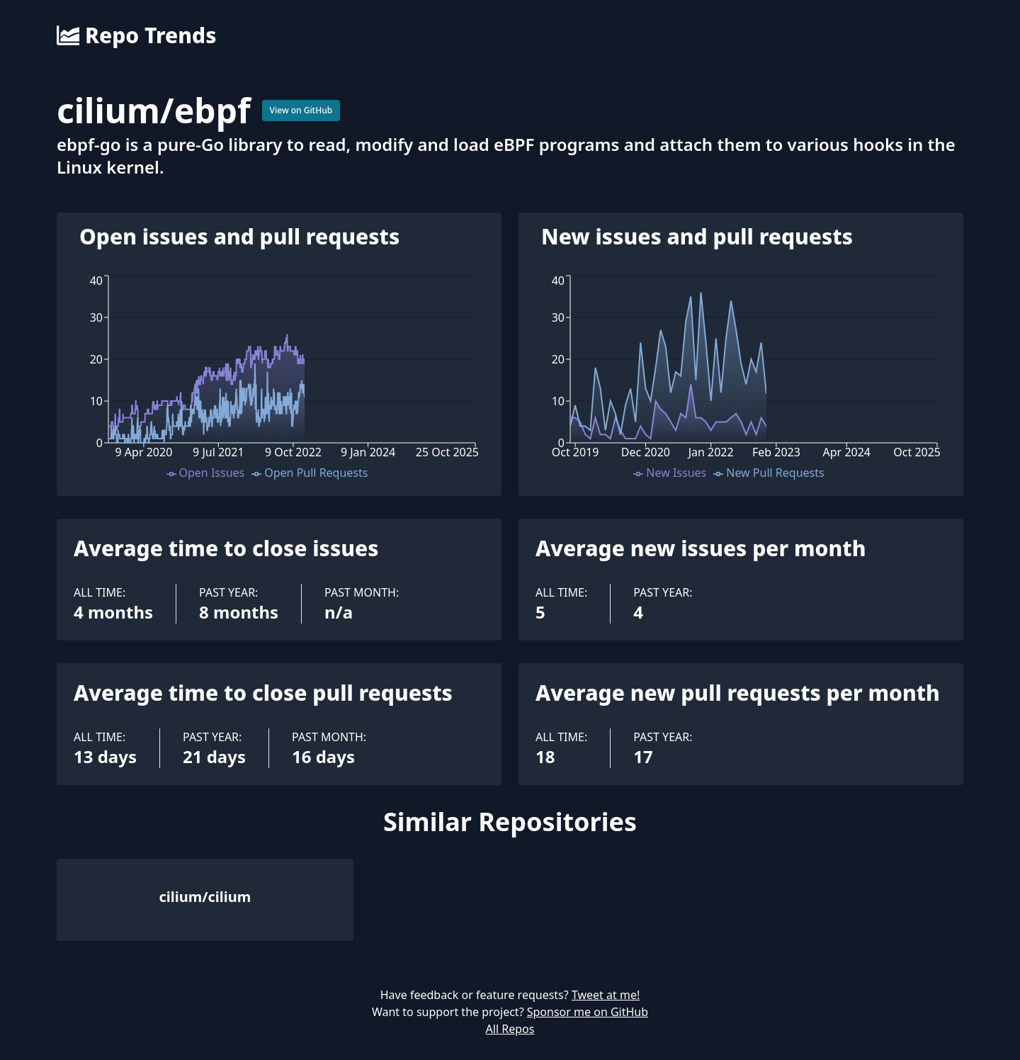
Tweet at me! (606, 995)
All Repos (510, 1029)
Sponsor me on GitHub (587, 1012)
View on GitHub (301, 110)
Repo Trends (136, 35)
